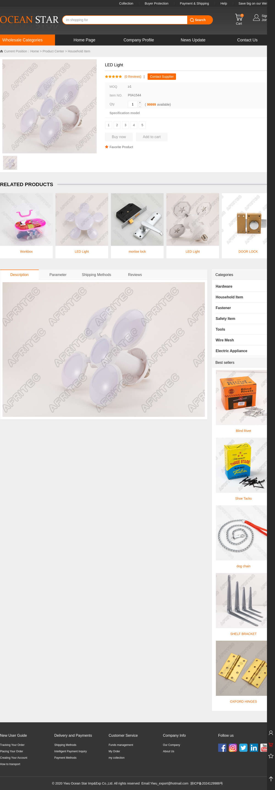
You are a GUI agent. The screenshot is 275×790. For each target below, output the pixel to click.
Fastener (223, 308)
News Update (193, 40)
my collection (116, 757)
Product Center (53, 51)
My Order (114, 751)
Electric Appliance (231, 351)
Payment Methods (65, 757)
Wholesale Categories (22, 40)
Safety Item (225, 319)
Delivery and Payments (73, 735)
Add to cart (151, 137)
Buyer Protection (157, 3)
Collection (126, 3)
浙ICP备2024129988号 (206, 783)
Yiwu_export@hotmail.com (169, 783)
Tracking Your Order (12, 745)
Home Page (84, 40)
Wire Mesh (225, 340)
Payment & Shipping (194, 3)
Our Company (171, 745)
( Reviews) (131, 76)
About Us (168, 751)
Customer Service (123, 735)
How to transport (10, 764)
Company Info (174, 735)
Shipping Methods (65, 745)
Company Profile (139, 40)
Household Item (79, 51)
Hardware (224, 286)
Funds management (121, 745)
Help (223, 3)
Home (34, 51)
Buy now (119, 137)
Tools (220, 329)
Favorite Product (119, 147)
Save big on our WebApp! (257, 3)
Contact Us (247, 40)
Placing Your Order (11, 751)
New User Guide (13, 735)
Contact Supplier (162, 76)
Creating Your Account (13, 757)
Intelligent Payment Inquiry (70, 751)
